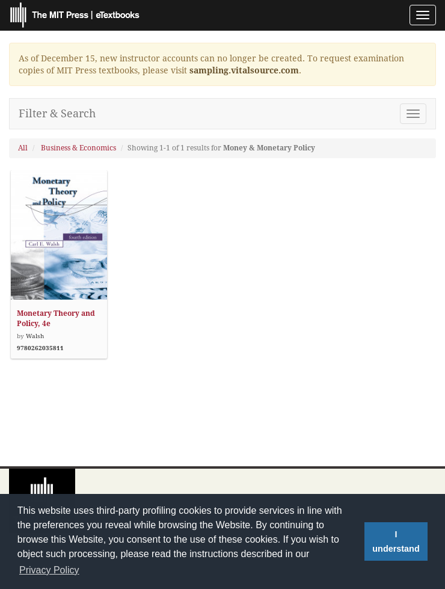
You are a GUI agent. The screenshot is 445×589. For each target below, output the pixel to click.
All (23, 148)
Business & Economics (78, 148)
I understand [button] (395, 541)
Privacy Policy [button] (49, 570)
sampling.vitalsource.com (244, 70)
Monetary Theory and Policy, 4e (56, 318)
